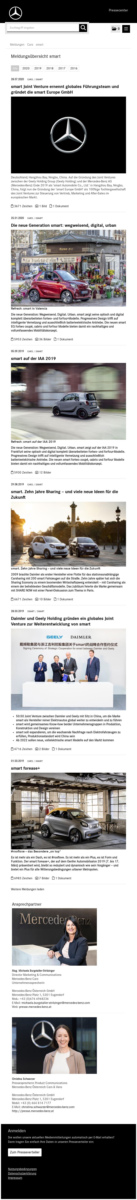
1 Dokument (61, 206)
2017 (62, 68)
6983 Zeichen (23, 878)
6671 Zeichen (23, 599)
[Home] (14, 13)
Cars (30, 44)
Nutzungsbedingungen (22, 1169)
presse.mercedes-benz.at (35, 1006)
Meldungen (17, 44)
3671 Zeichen (23, 206)
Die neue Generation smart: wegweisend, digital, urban (63, 225)
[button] (115, 29)
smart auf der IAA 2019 (33, 358)
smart (39, 44)
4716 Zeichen (23, 749)
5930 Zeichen (23, 472)
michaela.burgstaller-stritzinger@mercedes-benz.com (56, 1002)
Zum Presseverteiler (25, 1152)
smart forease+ (25, 768)
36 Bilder (45, 339)
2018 (50, 68)
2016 (73, 68)
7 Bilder (44, 878)
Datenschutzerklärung (22, 1173)
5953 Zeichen (23, 339)
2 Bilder (44, 749)
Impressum (15, 1177)
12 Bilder (45, 472)
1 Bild (43, 206)
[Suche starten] (83, 28)
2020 (26, 68)
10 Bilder (45, 599)
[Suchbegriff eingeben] (47, 28)
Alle (15, 68)
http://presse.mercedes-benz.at (33, 1111)
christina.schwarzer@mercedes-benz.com (48, 1107)
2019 (38, 68)
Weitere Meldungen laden (27, 889)
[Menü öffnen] (126, 29)
